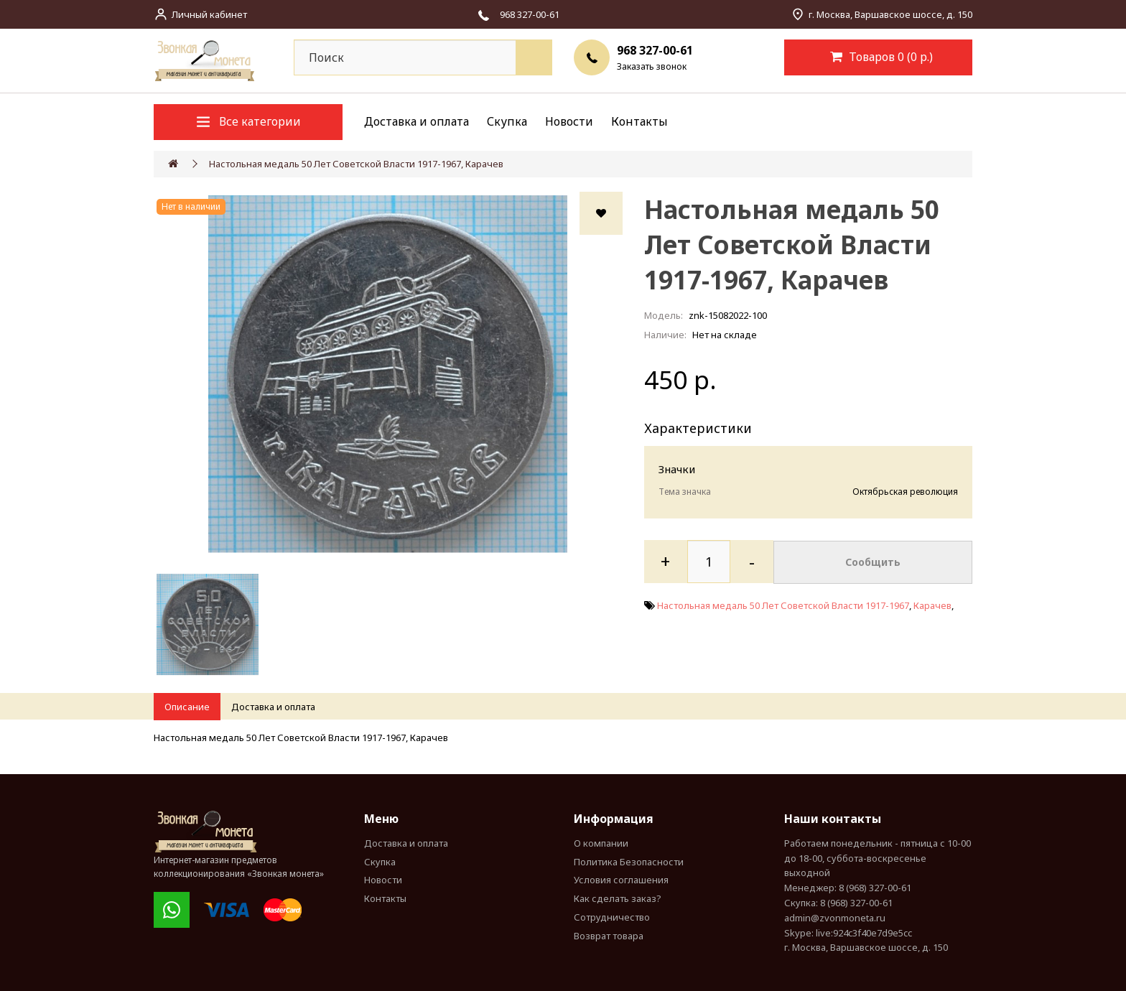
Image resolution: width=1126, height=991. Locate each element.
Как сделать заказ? (617, 898)
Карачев (932, 604)
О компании (601, 843)
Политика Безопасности (629, 861)
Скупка (507, 121)
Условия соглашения (621, 879)
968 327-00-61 (655, 50)
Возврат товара (608, 935)
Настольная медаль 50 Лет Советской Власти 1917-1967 (783, 604)
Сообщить (873, 561)
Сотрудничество (612, 917)
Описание (187, 706)
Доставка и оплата (416, 121)
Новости (569, 121)
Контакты (639, 121)
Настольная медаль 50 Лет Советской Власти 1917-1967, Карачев (356, 163)
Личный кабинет (209, 14)
